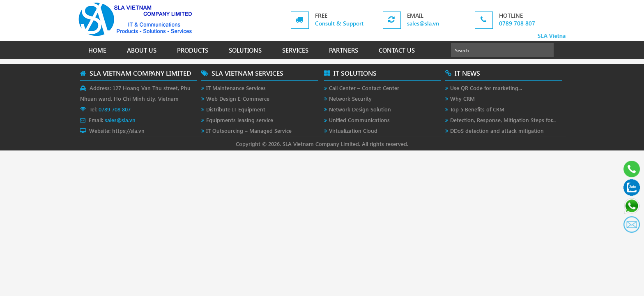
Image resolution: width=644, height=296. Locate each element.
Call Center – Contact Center (364, 87)
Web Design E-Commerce (237, 98)
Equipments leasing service (239, 119)
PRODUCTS (192, 50)
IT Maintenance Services (236, 87)
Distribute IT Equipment (235, 109)
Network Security (350, 98)
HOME (97, 50)
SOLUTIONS (245, 50)
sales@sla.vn (423, 23)
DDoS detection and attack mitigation (497, 130)
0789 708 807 (517, 23)
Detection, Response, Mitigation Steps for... (503, 119)
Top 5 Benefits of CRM (477, 109)
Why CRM (462, 98)
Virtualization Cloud (353, 130)
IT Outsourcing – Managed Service (249, 130)
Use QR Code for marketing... (486, 87)
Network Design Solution (360, 109)
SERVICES (295, 50)
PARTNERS (343, 50)
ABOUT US (141, 50)
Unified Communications (359, 119)
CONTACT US (397, 50)
